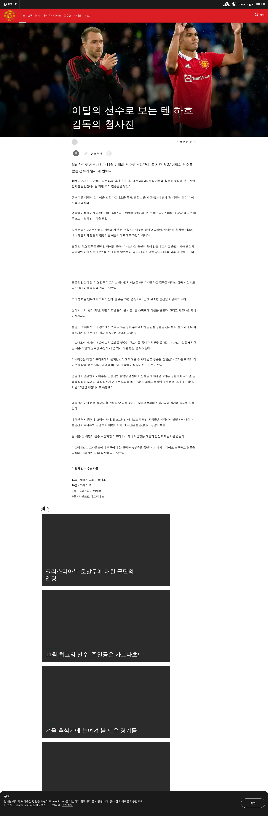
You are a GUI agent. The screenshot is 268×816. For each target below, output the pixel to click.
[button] (9, 4)
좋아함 (98, 678)
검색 (139, 689)
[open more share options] (109, 153)
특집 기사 (80, 678)
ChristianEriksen (163, 678)
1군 (114, 678)
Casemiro (80, 689)
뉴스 (125, 689)
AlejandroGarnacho (135, 678)
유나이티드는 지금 (161, 689)
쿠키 (7, 796)
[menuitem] (22, 16)
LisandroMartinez (104, 689)
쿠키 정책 (67, 805)
